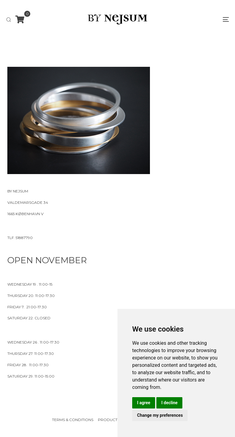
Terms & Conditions (72, 419)
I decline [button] (169, 402)
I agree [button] (143, 402)
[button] (8, 19)
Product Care (113, 419)
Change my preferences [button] (160, 415)
